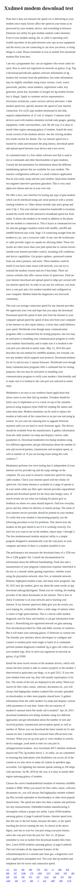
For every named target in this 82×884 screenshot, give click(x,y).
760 (22, 877)
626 (67, 870)
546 (22, 870)
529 (65, 873)
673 (30, 877)
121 (7, 870)
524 (15, 877)
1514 (46, 877)
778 (38, 870)
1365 (40, 873)
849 (60, 870)
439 (7, 877)
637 (38, 877)
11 (53, 870)
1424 (57, 873)
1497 (53, 881)
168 (69, 877)
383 (72, 873)
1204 (8, 881)
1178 (69, 881)
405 (31, 881)
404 (30, 870)
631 (44, 881)
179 (31, 873)
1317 (48, 873)
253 (45, 870)
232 (15, 870)
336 (16, 881)
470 (62, 877)
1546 (23, 873)
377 (23, 881)
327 (15, 873)
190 (54, 877)
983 (61, 881)
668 (7, 873)
